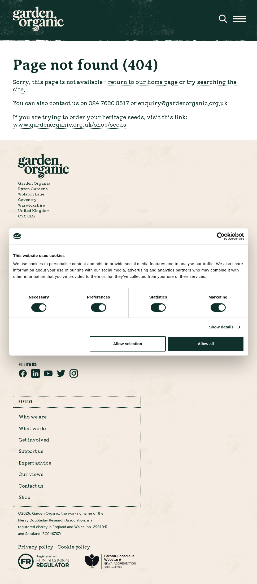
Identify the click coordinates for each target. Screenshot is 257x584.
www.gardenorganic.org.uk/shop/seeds (69, 124)
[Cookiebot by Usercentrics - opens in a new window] (221, 236)
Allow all (206, 343)
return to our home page (143, 82)
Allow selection (127, 343)
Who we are (33, 416)
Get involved (34, 439)
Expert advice (35, 462)
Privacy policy (35, 546)
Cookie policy (74, 546)
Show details (221, 327)
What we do (32, 428)
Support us (31, 451)
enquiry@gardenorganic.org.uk (183, 103)
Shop (24, 497)
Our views (31, 474)
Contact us (31, 485)
